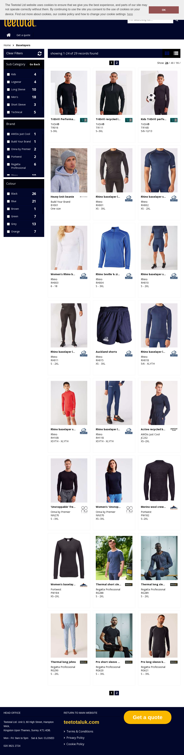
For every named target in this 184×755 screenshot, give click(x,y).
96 (177, 63)
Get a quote (23, 35)
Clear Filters (14, 53)
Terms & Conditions (79, 731)
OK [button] (164, 9)
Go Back (35, 64)
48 (172, 63)
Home (7, 45)
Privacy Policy (75, 738)
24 (166, 63)
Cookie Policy (75, 744)
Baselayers (23, 45)
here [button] (130, 14)
